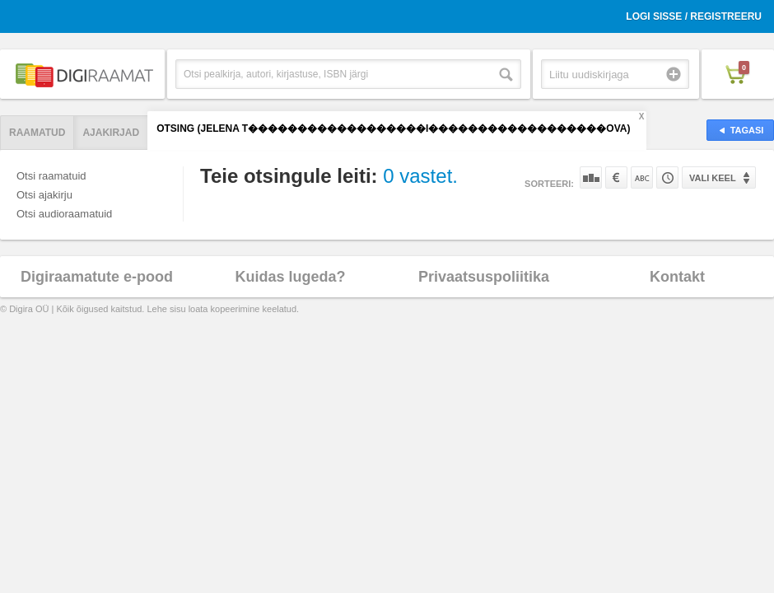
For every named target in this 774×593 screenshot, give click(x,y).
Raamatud (37, 132)
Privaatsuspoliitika (483, 276)
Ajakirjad (110, 132)
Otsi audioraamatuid (64, 214)
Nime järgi (642, 177)
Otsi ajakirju (44, 195)
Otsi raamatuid (51, 176)
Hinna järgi (616, 177)
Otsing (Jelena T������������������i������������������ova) (393, 128)
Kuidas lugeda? (290, 276)
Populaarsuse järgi (591, 177)
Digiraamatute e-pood (97, 276)
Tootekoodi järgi (667, 177)
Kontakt (677, 276)
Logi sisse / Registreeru (694, 16)
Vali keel (712, 178)
